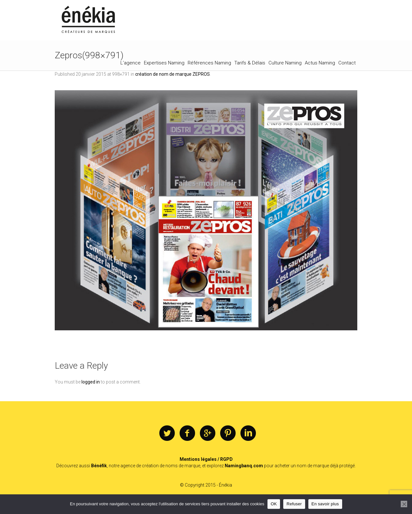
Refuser (294, 503)
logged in (90, 381)
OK (274, 503)
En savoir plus (325, 503)
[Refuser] (404, 504)
